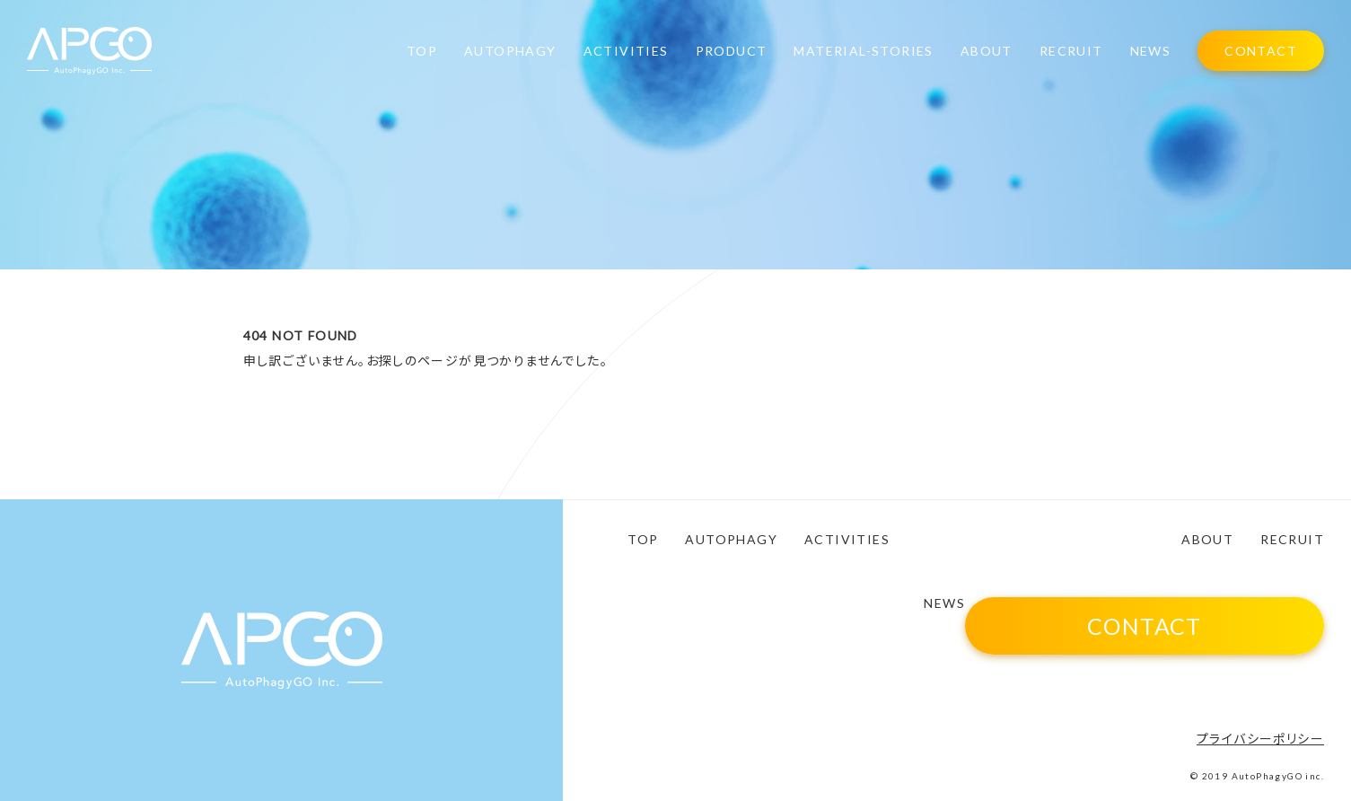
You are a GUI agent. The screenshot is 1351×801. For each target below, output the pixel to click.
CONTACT (1260, 50)
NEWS (1150, 51)
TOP (422, 51)
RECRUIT (1071, 51)
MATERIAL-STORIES (863, 51)
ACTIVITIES (626, 51)
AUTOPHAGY (510, 51)
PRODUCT (732, 51)
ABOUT (987, 51)
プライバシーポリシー (1260, 738)
